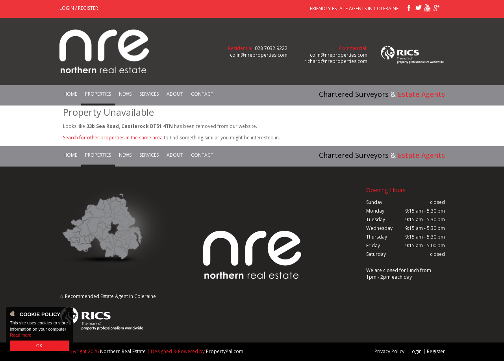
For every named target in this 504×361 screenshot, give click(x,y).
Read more (20, 335)
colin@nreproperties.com (258, 55)
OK (39, 345)
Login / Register (78, 8)
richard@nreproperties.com (335, 61)
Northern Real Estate (123, 351)
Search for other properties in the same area (113, 137)
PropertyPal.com (224, 351)
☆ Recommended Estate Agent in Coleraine (107, 296)
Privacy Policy (389, 351)
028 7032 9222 (271, 48)
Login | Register (427, 351)
